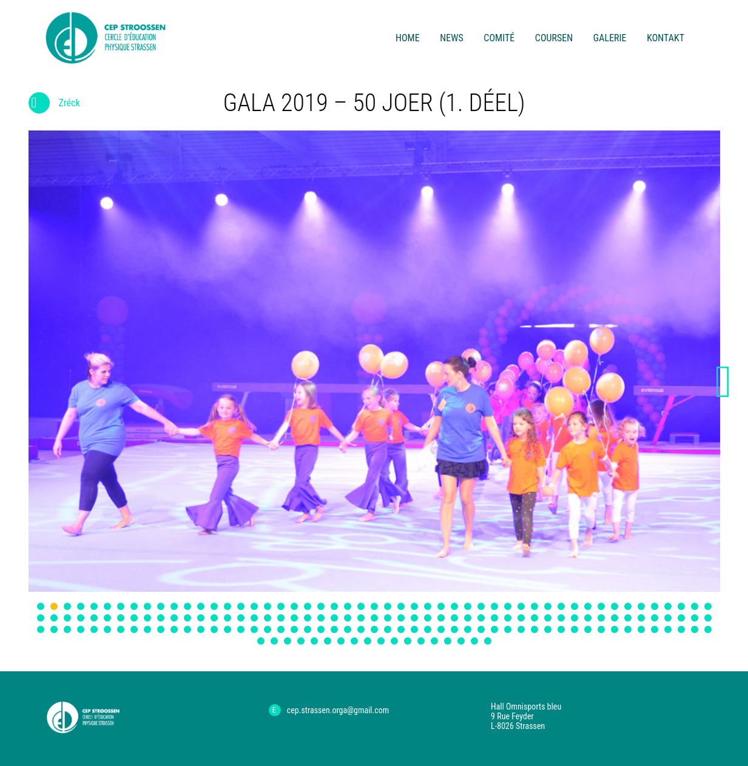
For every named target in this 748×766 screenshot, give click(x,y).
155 (274, 641)
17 (254, 606)
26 (374, 606)
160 (341, 641)
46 (641, 606)
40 (561, 606)
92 (574, 618)
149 (654, 629)
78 (387, 618)
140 (534, 629)
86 (494, 618)
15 (227, 606)
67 (240, 618)
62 (174, 618)
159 (327, 641)
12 (187, 606)
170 (474, 641)
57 (107, 618)
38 (534, 606)
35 (494, 606)
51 (708, 606)
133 (441, 629)
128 (374, 629)
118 (240, 629)
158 (314, 641)
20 (294, 606)
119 (254, 629)
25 (361, 606)
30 (427, 606)
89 (534, 618)
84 (467, 618)
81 (427, 618)
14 (214, 606)
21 (307, 606)
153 (708, 629)
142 (561, 629)
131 (414, 629)
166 (421, 641)
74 (334, 618)
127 (361, 629)
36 (507, 606)
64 (200, 618)
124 (321, 629)
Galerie (610, 38)
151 (681, 629)
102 (708, 618)
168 (447, 641)
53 (54, 618)
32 (454, 606)
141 (547, 629)
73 (321, 618)
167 (434, 641)
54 (67, 618)
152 (694, 629)
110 (134, 629)
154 (260, 641)
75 (347, 618)
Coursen (554, 38)
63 (187, 618)
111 (147, 629)
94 (601, 618)
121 (281, 629)
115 (200, 629)
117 (227, 629)
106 (80, 629)
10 (160, 606)
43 (601, 606)
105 (67, 629)
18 (267, 606)
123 (307, 629)
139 (521, 629)
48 (668, 606)
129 (387, 629)
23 (334, 606)
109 (120, 629)
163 (381, 641)
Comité (499, 38)
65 (214, 618)
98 (654, 618)
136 (481, 629)
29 (414, 606)
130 (401, 629)
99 (668, 618)
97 (641, 618)
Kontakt (665, 38)
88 (521, 618)
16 (240, 606)
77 (374, 618)
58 (120, 618)
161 (354, 641)
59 (134, 618)
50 (694, 606)
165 (407, 641)
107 (94, 629)
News (451, 38)
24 (347, 606)
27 (387, 606)
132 (427, 629)
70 (281, 618)
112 (160, 629)
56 (94, 618)
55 (80, 618)
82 (441, 618)
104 (54, 629)
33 (467, 606)
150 (668, 629)
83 (454, 618)
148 (641, 629)
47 (654, 606)
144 (587, 629)
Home (408, 38)
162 (367, 641)
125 (334, 629)
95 (614, 618)
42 (587, 606)
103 (40, 629)
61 (160, 618)
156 (287, 641)
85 (481, 618)
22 (321, 606)
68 (254, 618)
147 (628, 629)
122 (294, 629)
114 (187, 629)
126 (347, 629)
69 (267, 618)
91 (561, 618)
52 (40, 618)
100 (681, 618)
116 (214, 629)
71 (294, 618)
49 (681, 606)
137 (494, 629)
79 (401, 618)
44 (614, 606)
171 (487, 641)
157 (301, 641)
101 (694, 618)
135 (467, 629)
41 (574, 606)
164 (394, 641)
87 (507, 618)
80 (414, 618)
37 (521, 606)
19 (281, 606)
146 (614, 629)
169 (461, 641)
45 (628, 606)
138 (507, 629)
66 (227, 618)
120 (267, 629)
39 (547, 606)
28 (401, 606)
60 (147, 618)
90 (547, 618)
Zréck (54, 105)
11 (174, 606)
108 (107, 629)
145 (601, 629)
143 (574, 629)
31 (441, 606)
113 (174, 629)
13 (200, 606)
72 (307, 618)
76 (361, 618)
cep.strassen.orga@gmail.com (338, 710)
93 (587, 618)
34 (481, 606)
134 (454, 629)
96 (628, 618)
